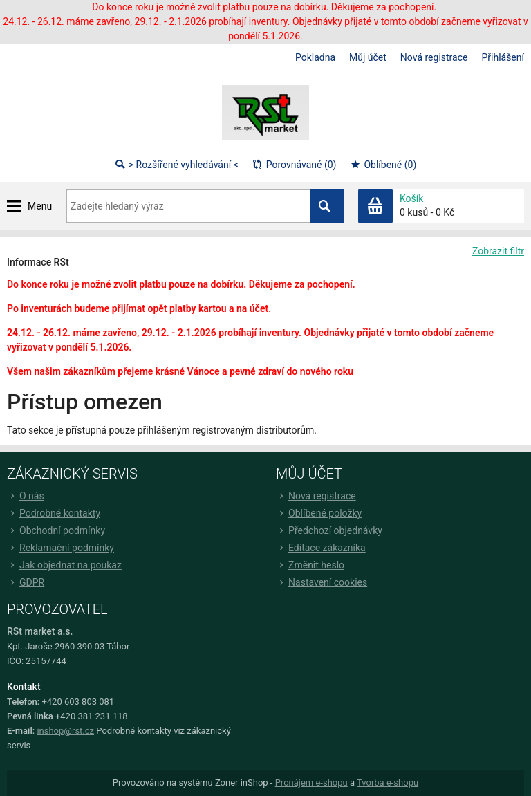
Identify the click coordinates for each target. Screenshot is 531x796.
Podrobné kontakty (53, 513)
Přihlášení (502, 57)
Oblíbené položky (319, 513)
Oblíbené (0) (383, 164)
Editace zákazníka (321, 547)
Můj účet (367, 57)
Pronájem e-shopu (311, 782)
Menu (40, 206)
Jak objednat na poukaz (64, 565)
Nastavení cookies (321, 582)
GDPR (25, 582)
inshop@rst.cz (65, 730)
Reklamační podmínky (60, 547)
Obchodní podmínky (56, 530)
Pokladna (315, 57)
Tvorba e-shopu (387, 782)
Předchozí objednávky (329, 530)
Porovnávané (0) (294, 164)
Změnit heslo (310, 565)
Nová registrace (434, 57)
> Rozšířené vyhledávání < (177, 164)
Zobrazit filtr (498, 251)
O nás (25, 495)
